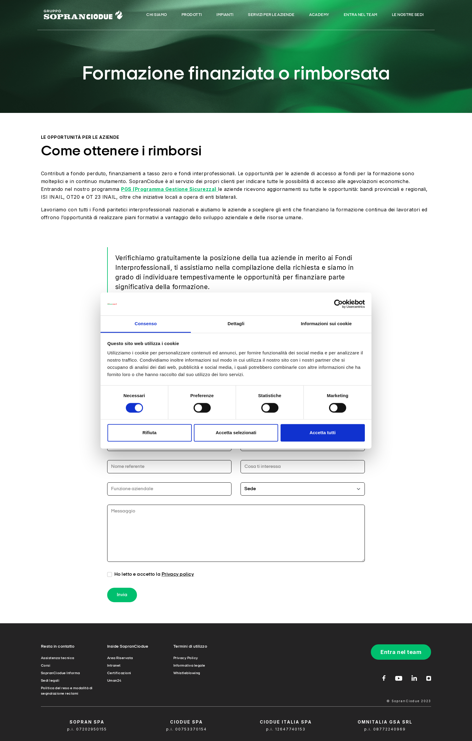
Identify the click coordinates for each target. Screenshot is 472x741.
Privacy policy (178, 582)
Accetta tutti (322, 432)
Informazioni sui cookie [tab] (326, 323)
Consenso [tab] (146, 323)
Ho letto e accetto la (154, 582)
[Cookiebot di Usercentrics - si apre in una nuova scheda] (338, 303)
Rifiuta (149, 432)
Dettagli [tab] (236, 323)
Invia (122, 602)
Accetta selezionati (236, 432)
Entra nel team (400, 652)
